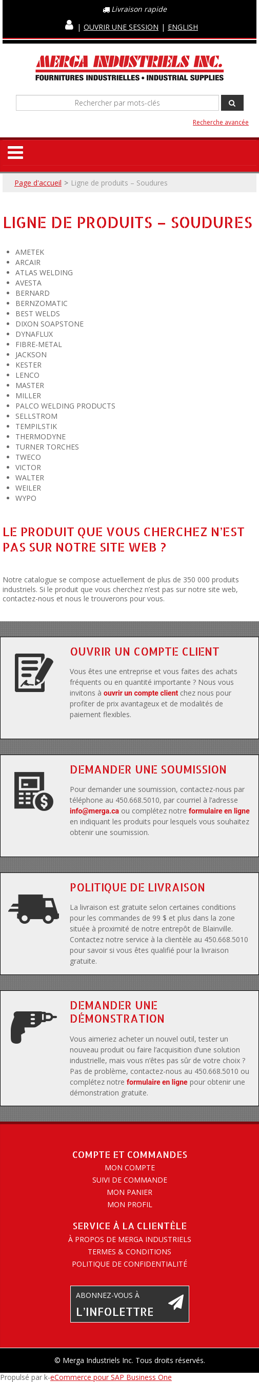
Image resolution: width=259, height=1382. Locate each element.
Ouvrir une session (121, 27)
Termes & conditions (129, 1251)
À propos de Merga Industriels (129, 1239)
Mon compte (130, 1167)
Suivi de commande (129, 1180)
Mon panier (129, 1192)
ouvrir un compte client (141, 693)
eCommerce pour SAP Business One (111, 1377)
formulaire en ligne (219, 811)
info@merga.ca (94, 811)
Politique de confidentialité (129, 1264)
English (183, 27)
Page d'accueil (38, 183)
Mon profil (129, 1204)
